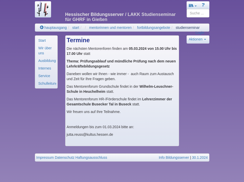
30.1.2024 (200, 157)
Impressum (45, 157)
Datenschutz (65, 157)
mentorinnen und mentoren (110, 28)
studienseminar (188, 28)
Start (42, 40)
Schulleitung (47, 83)
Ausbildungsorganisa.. (47, 61)
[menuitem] (46, 40)
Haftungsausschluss (91, 157)
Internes (44, 68)
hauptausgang (53, 28)
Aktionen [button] (197, 39)
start (75, 28)
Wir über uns (45, 50)
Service (44, 76)
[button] (193, 5)
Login (199, 33)
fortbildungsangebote (153, 28)
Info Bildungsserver (174, 157)
